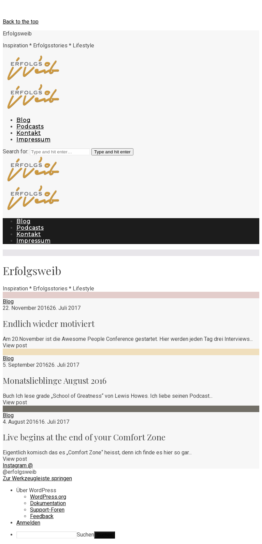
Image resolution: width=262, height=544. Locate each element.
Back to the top (21, 21)
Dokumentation (48, 503)
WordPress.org (48, 497)
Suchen (85, 534)
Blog (8, 301)
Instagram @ (18, 465)
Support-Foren (47, 510)
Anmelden (28, 522)
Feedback (42, 516)
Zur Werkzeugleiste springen (37, 478)
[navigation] (131, 513)
